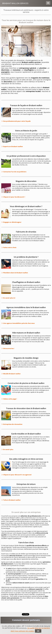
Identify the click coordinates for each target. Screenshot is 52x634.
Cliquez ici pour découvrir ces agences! (17, 475)
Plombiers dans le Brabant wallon (15, 273)
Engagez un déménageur (12, 222)
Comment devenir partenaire (26, 620)
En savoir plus (8, 449)
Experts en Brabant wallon (13, 146)
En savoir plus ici (9, 298)
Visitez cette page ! (10, 399)
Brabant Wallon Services (15, 3)
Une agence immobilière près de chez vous (19, 323)
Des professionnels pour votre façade (17, 121)
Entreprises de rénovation (12, 424)
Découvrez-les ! (8, 348)
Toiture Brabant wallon (12, 500)
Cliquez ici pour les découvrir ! (14, 197)
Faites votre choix (9, 247)
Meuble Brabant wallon (12, 374)
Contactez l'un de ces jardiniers (14, 172)
